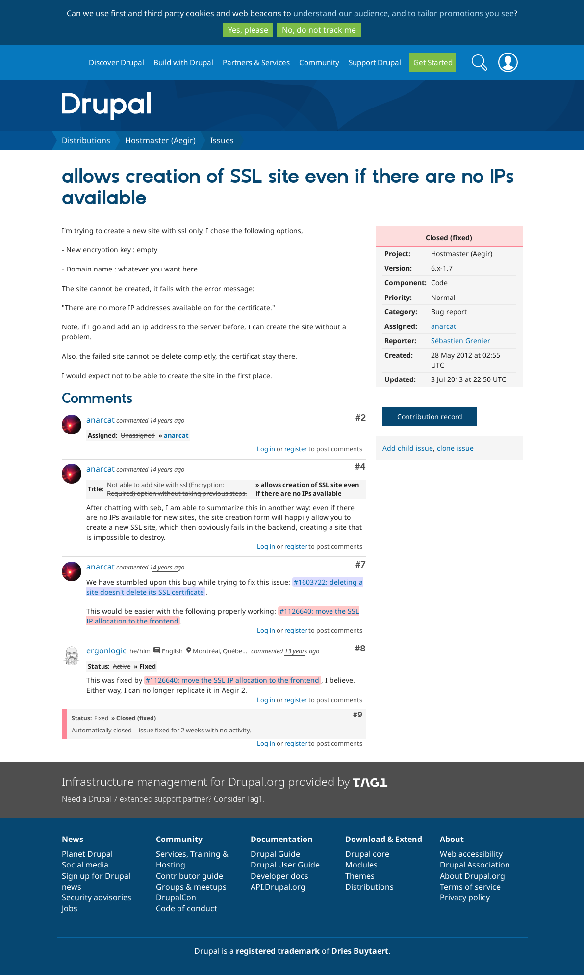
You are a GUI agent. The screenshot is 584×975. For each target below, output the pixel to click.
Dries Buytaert (359, 951)
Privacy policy (465, 897)
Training (205, 853)
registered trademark (278, 951)
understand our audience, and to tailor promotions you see (403, 13)
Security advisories (96, 897)
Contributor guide (189, 875)
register (295, 448)
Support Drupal (375, 62)
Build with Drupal (183, 62)
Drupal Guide (275, 853)
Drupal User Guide (285, 864)
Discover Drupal (116, 62)
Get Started (433, 62)
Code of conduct (186, 908)
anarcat (443, 326)
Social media (85, 864)
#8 (360, 648)
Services (171, 853)
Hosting (170, 864)
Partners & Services (256, 62)
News (72, 839)
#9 (357, 715)
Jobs (69, 908)
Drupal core (367, 853)
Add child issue (407, 448)
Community (319, 62)
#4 (360, 467)
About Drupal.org (472, 875)
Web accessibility (471, 853)
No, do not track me (319, 30)
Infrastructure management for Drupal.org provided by (225, 781)
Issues (222, 140)
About (452, 839)
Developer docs (279, 875)
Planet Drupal (87, 853)
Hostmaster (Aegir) (160, 140)
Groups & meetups (191, 886)
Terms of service (470, 886)
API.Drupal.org (278, 886)
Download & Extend (383, 839)
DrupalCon (176, 897)
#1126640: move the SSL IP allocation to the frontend (232, 680)
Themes (360, 875)
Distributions (86, 140)
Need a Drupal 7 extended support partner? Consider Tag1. (163, 798)
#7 (360, 564)
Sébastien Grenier (460, 340)
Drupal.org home (71, 63)
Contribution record (429, 416)
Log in (266, 448)
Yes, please (248, 30)
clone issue (455, 448)
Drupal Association (475, 864)
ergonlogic (106, 650)
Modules (361, 864)
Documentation (282, 839)
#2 (360, 418)
